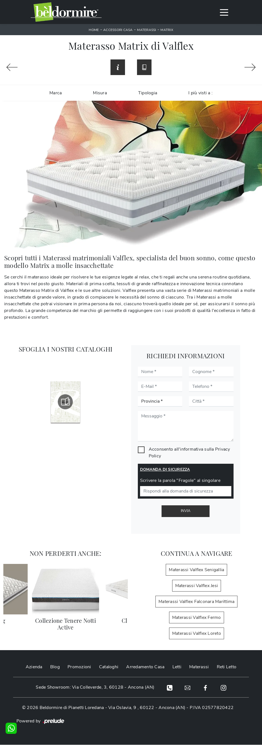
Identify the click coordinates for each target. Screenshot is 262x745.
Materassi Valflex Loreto (196, 634)
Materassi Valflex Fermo (196, 618)
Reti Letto (227, 667)
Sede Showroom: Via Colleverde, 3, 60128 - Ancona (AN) (94, 688)
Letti (176, 667)
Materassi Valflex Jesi (196, 586)
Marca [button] (55, 93)
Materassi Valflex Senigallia (196, 570)
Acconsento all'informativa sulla (189, 453)
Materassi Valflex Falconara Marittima (196, 602)
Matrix (166, 30)
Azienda (34, 667)
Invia (185, 511)
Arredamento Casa (145, 667)
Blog (55, 667)
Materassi (146, 30)
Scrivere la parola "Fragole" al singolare (180, 481)
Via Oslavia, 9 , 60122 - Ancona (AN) (146, 708)
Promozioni (79, 667)
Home (94, 30)
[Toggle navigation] (224, 12)
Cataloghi (108, 667)
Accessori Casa (118, 30)
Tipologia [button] (147, 93)
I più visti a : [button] (200, 93)
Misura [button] (100, 93)
